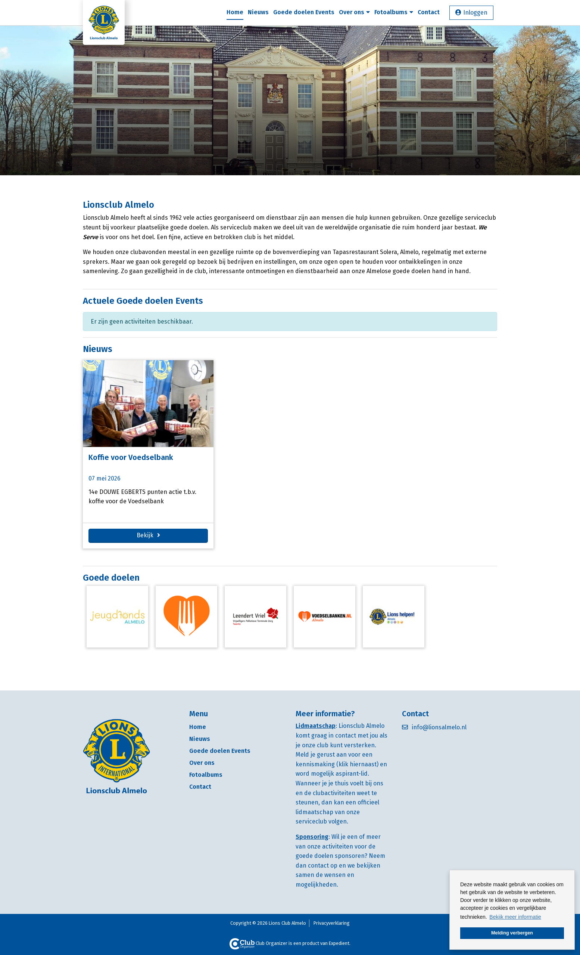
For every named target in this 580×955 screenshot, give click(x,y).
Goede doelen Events (303, 12)
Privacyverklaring (332, 923)
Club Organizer (258, 943)
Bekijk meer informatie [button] (515, 917)
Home (235, 12)
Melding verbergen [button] (512, 933)
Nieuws (258, 12)
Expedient (339, 943)
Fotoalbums (393, 12)
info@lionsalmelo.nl (439, 727)
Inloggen (475, 12)
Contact (429, 12)
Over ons (354, 12)
